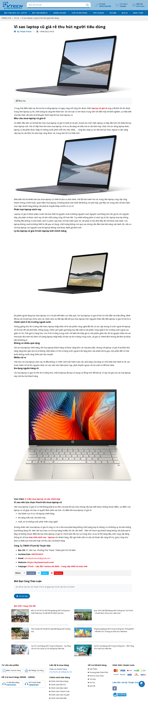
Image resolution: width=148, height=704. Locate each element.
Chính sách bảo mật (58, 698)
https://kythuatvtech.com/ (40, 562)
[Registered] (119, 694)
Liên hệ (92, 685)
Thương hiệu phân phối (98, 672)
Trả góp (92, 679)
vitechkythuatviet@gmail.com (37, 558)
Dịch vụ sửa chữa (96, 675)
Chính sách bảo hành (59, 687)
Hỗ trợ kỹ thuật (36, 683)
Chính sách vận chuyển (60, 694)
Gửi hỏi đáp (22, 596)
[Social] (115, 688)
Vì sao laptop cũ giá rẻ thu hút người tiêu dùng (40, 18)
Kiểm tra (140, 5)
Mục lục (21, 100)
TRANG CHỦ (6, 18)
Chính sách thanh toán (60, 691)
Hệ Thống (36, 670)
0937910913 (37, 553)
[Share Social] (28, 572)
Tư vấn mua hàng (14, 683)
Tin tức (16, 18)
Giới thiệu (93, 668)
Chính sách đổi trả (58, 684)
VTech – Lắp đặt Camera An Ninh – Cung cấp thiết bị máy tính (57, 566)
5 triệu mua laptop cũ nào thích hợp (42, 498)
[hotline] (102, 4)
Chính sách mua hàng (59, 681)
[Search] (87, 4)
